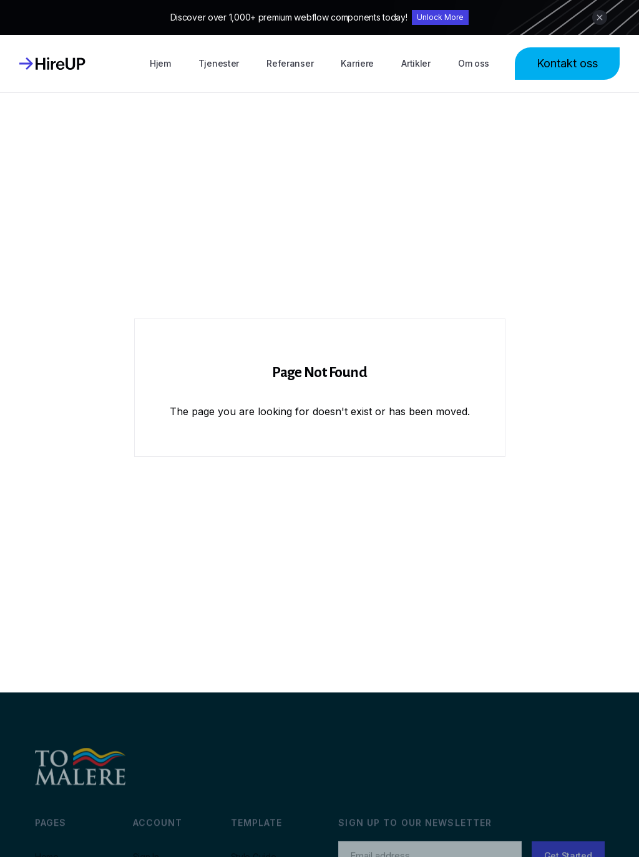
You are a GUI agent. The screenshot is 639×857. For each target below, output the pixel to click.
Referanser (289, 63)
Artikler (416, 63)
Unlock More (440, 17)
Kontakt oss (567, 63)
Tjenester (218, 63)
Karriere (357, 63)
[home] (52, 64)
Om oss (473, 63)
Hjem (160, 63)
